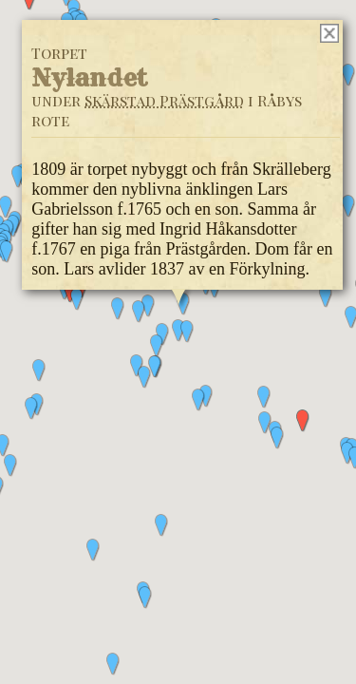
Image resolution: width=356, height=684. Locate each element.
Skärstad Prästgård (164, 100)
